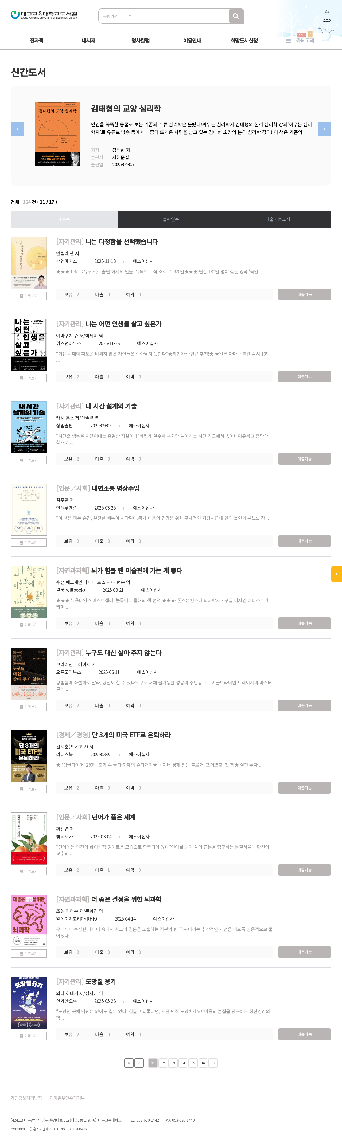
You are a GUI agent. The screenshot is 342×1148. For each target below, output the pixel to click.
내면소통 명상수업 (115, 486)
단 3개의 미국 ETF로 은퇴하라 (131, 733)
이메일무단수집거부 (70, 1096)
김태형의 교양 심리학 (126, 108)
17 (213, 1061)
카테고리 (305, 40)
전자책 (36, 40)
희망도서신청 (244, 40)
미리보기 (31, 294)
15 (193, 1061)
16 (203, 1061)
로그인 (327, 20)
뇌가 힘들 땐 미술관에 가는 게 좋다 (136, 569)
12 (163, 1061)
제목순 (64, 217)
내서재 (88, 40)
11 (153, 1061)
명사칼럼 (140, 40)
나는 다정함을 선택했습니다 (122, 240)
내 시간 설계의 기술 (111, 404)
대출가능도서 (278, 217)
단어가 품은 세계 (113, 815)
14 (183, 1061)
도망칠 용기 (101, 980)
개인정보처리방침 (27, 1096)
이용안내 (192, 40)
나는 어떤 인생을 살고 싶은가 (123, 322)
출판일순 (171, 217)
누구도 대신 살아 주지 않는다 (123, 651)
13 (173, 1061)
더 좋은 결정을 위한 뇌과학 (126, 897)
